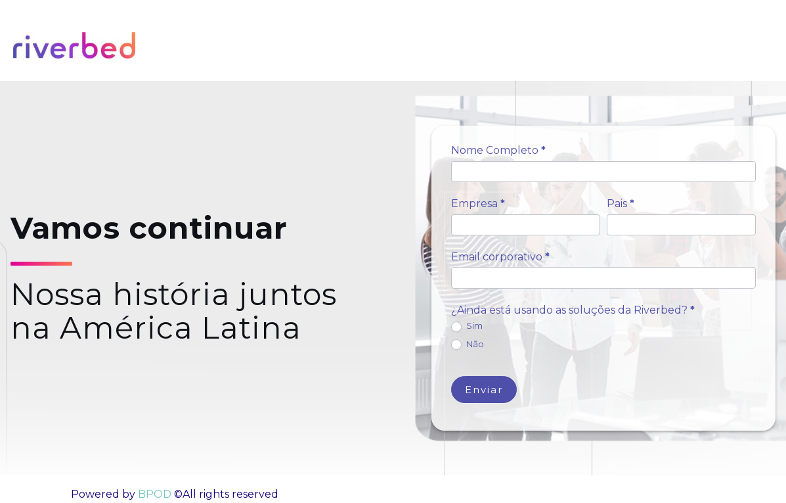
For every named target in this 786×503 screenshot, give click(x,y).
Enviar (484, 389)
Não (467, 344)
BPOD (153, 494)
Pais (620, 203)
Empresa (478, 203)
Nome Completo (498, 150)
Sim (467, 326)
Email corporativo (500, 257)
